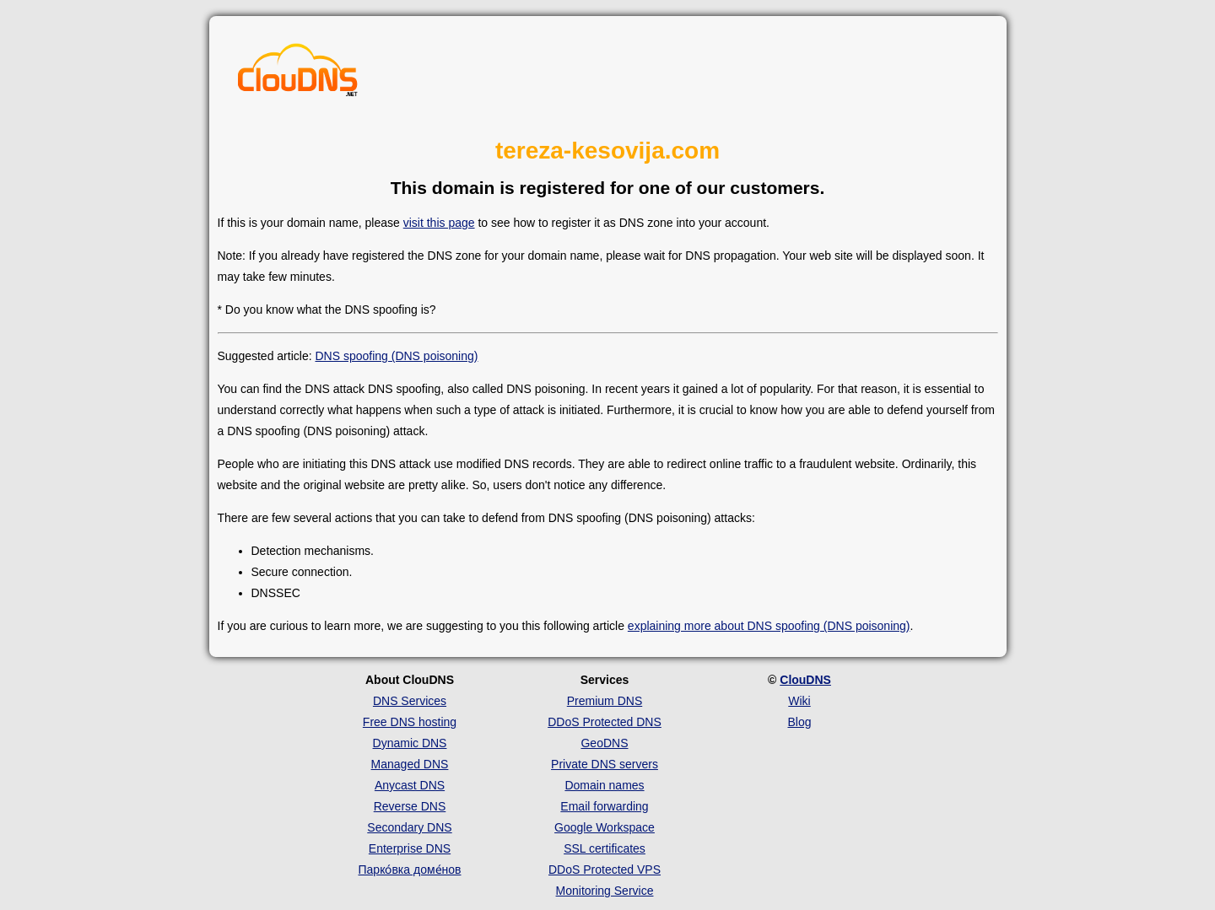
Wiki (799, 701)
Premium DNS (604, 701)
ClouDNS (805, 680)
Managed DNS (410, 764)
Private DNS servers (604, 764)
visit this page (439, 222)
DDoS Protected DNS (605, 722)
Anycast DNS (410, 785)
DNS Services (409, 701)
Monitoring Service (605, 890)
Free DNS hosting (409, 722)
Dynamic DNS (410, 743)
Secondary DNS (409, 827)
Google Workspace (604, 827)
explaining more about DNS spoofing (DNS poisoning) (769, 626)
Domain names (604, 785)
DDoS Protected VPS (604, 869)
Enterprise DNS (410, 848)
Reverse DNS (410, 806)
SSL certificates (604, 848)
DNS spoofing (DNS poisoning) (396, 356)
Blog (799, 722)
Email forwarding (604, 806)
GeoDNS (604, 743)
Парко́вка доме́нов (410, 869)
